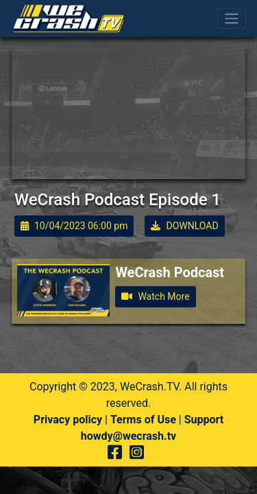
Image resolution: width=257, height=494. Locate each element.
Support (204, 419)
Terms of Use (143, 419)
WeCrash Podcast (169, 272)
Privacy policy (68, 419)
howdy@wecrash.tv (128, 436)
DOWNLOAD (184, 225)
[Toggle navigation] (231, 18)
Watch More (155, 296)
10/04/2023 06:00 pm (74, 225)
